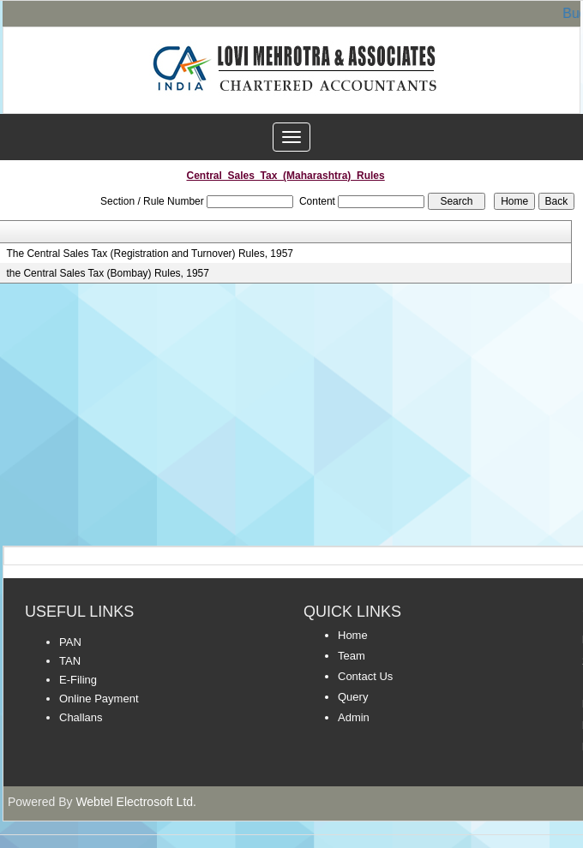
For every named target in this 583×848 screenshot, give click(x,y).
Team (351, 655)
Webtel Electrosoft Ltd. (135, 802)
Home (353, 635)
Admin (354, 717)
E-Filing (78, 679)
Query (353, 696)
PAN (70, 642)
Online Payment (99, 698)
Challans (81, 717)
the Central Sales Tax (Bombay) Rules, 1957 (107, 273)
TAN (70, 660)
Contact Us (365, 676)
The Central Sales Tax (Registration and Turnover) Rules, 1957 (149, 254)
